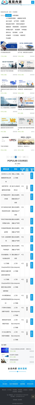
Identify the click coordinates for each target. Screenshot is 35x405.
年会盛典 (8, 38)
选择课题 (22, 384)
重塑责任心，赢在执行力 (23, 146)
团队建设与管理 (10, 24)
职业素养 (17, 29)
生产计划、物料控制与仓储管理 (25, 52)
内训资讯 (15, 391)
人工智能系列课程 (11, 18)
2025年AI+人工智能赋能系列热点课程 (6, 177)
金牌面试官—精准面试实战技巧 (25, 89)
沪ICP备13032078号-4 (17, 403)
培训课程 (15, 12)
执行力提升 (9, 21)
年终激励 (24, 29)
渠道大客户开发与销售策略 (7, 71)
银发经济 (22, 35)
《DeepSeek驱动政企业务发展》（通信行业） (21, 349)
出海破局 (8, 35)
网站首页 (4, 390)
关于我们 (9, 390)
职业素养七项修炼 (14, 354)
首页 (10, 12)
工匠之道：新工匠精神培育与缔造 (26, 109)
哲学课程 (15, 32)
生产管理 (16, 21)
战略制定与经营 (21, 18)
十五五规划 (16, 35)
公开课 (21, 32)
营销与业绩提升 (20, 24)
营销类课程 (16, 27)
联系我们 (20, 391)
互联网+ (22, 21)
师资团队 (20, 390)
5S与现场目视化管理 (5, 52)
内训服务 (31, 390)
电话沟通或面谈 (14, 384)
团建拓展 (8, 27)
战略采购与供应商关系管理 (7, 127)
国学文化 (8, 32)
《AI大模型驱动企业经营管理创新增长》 (6, 299)
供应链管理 (23, 27)
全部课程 (8, 15)
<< (7, 157)
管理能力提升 (9, 29)
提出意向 (5, 384)
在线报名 (25, 390)
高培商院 (20, 399)
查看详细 (31, 175)
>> (27, 157)
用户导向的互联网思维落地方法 (25, 71)
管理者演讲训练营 (14, 360)
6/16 (24, 157)
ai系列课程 (15, 15)
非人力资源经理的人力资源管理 (8, 107)
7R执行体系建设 (4, 146)
